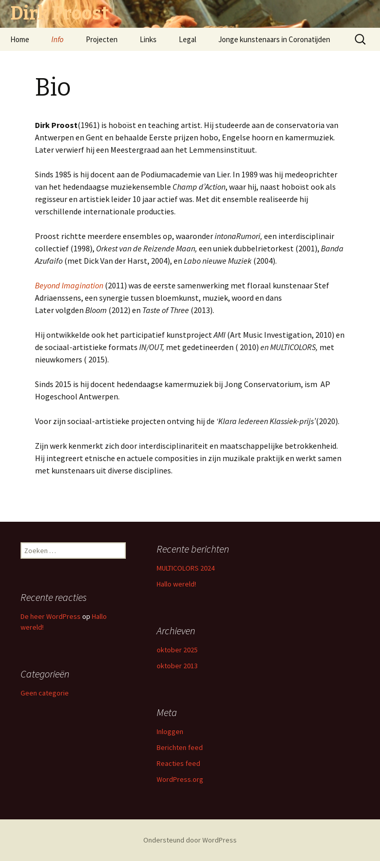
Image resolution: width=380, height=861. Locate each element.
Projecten (102, 39)
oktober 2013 (177, 665)
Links (148, 39)
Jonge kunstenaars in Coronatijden (274, 39)
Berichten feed (180, 747)
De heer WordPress (51, 616)
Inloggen (170, 731)
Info (57, 39)
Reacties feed (178, 763)
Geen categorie (45, 693)
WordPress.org (180, 779)
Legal (187, 39)
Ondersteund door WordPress (190, 840)
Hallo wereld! (176, 584)
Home (19, 39)
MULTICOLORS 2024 (186, 568)
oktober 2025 (177, 649)
